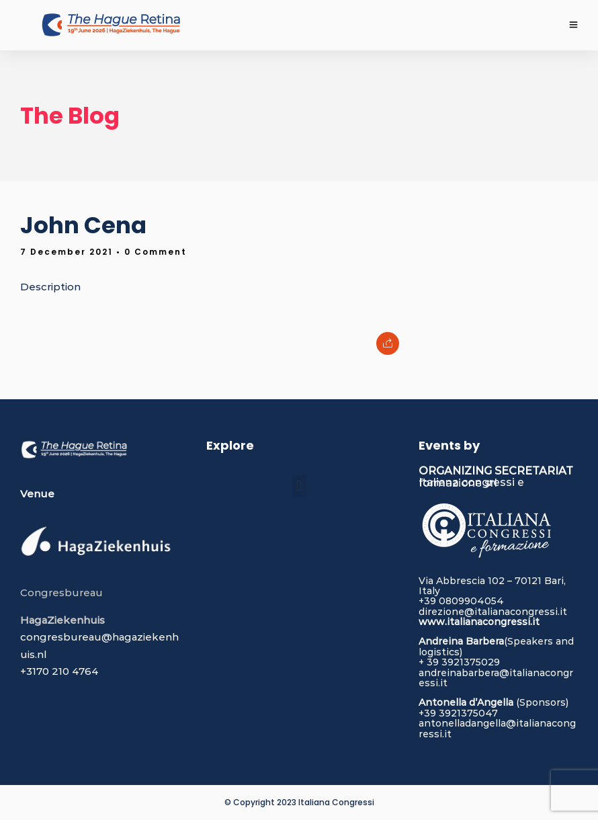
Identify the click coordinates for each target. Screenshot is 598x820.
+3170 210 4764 (59, 671)
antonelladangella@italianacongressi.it (497, 728)
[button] (298, 486)
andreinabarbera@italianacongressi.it (496, 678)
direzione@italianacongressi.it (493, 612)
